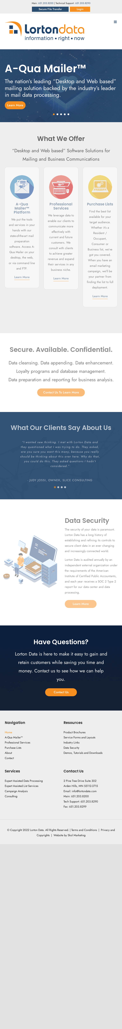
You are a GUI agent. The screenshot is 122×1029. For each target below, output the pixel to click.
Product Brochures (74, 732)
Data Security (71, 748)
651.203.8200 (45, 3)
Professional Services (17, 742)
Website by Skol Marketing (69, 835)
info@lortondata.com (84, 791)
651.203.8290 (82, 3)
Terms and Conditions (84, 830)
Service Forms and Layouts (79, 737)
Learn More (22, 275)
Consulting (11, 796)
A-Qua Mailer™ (14, 737)
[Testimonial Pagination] (53, 487)
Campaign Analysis (16, 791)
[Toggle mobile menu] (115, 22)
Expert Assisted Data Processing (24, 781)
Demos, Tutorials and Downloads (83, 753)
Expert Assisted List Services (21, 786)
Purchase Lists (13, 748)
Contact (10, 758)
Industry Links (71, 742)
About (8, 753)
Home (8, 732)
